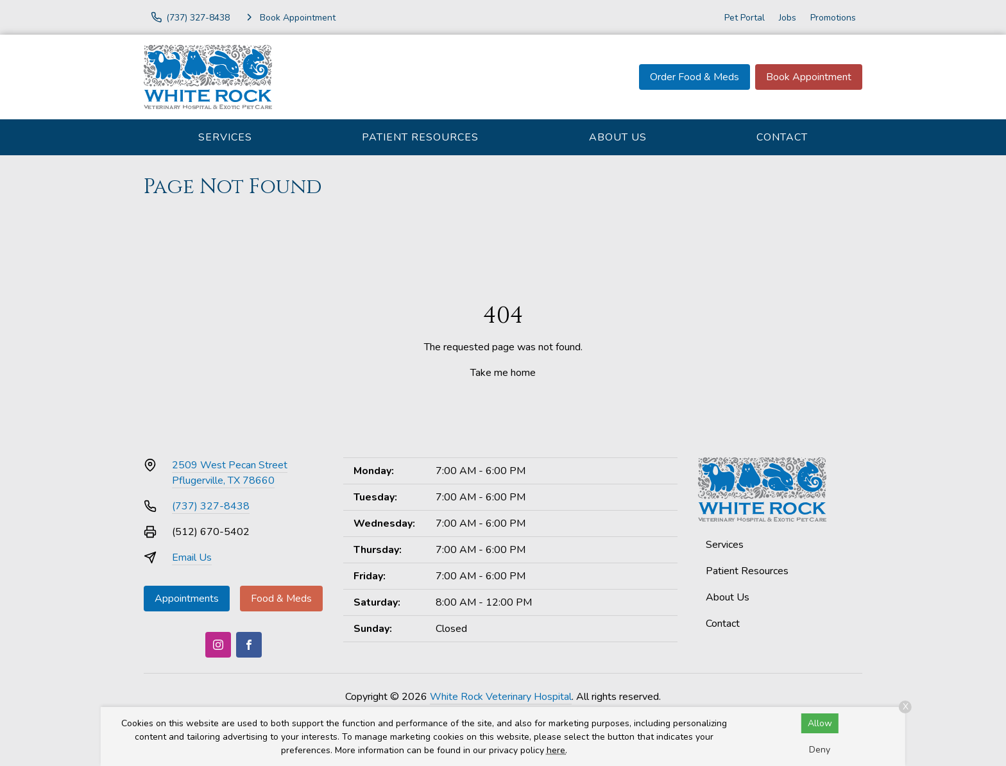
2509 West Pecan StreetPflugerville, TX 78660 (229, 473)
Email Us (192, 557)
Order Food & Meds (694, 77)
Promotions (833, 18)
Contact (782, 137)
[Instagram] (218, 645)
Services (225, 137)
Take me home (503, 373)
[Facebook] (249, 645)
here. (557, 750)
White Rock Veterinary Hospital (501, 697)
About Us (618, 137)
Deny (819, 750)
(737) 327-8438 (211, 506)
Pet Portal (744, 18)
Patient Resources (420, 137)
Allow (820, 723)
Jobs (787, 18)
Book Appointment (808, 77)
